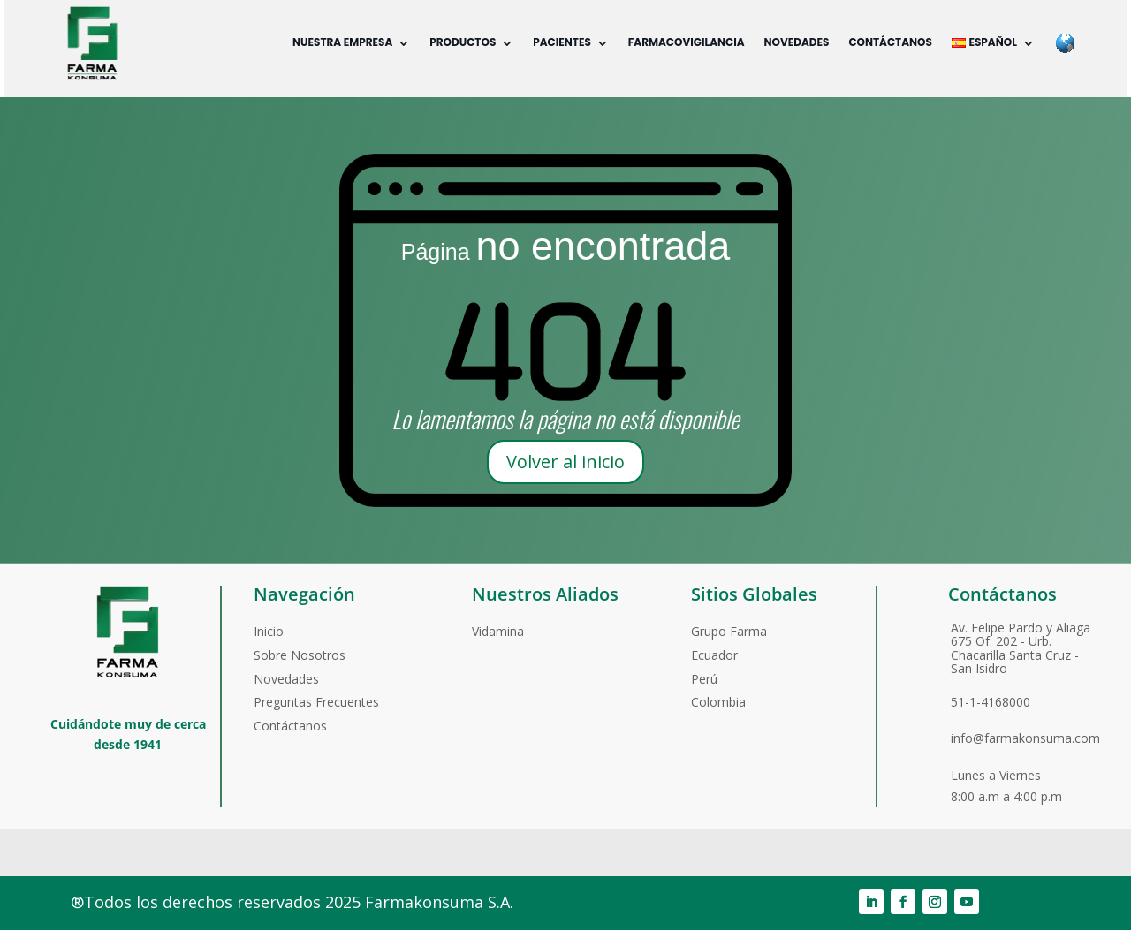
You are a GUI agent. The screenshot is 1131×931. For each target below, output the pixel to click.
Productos (462, 41)
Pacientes (561, 41)
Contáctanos (889, 41)
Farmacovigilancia (685, 41)
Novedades (796, 41)
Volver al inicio (565, 461)
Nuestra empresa (341, 41)
